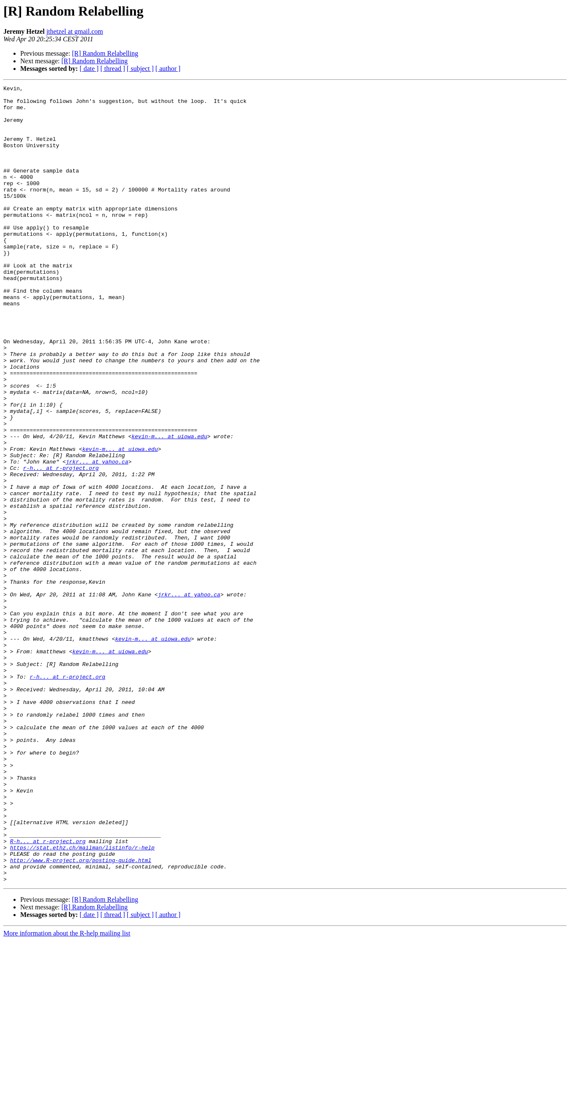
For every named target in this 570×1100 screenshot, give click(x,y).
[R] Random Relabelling (105, 53)
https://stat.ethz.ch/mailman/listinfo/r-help (82, 1000)
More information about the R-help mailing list (66, 1092)
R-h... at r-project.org (48, 993)
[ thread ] (112, 68)
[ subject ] (140, 68)
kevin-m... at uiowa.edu (169, 507)
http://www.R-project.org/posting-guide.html (80, 1015)
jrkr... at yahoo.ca (97, 537)
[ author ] (168, 68)
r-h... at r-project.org (61, 545)
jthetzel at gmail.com (74, 31)
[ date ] (89, 68)
